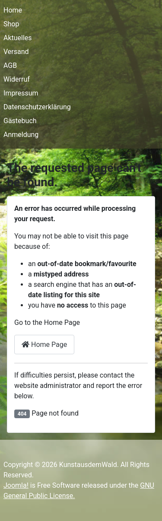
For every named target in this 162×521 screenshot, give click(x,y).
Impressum (20, 93)
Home (12, 10)
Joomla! (16, 485)
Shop (11, 24)
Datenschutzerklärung (37, 107)
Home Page (44, 344)
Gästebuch (20, 121)
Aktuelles (17, 38)
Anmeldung (20, 134)
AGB (10, 65)
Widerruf (16, 79)
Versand (16, 52)
